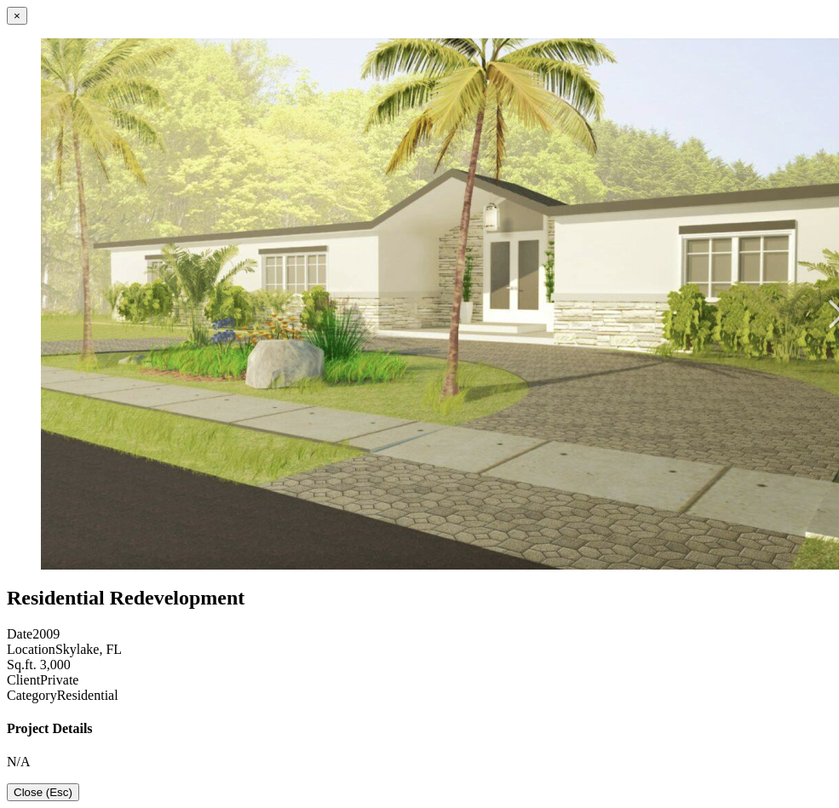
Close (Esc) (43, 792)
